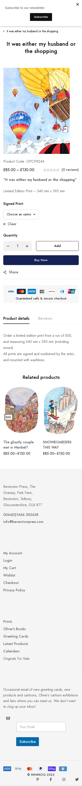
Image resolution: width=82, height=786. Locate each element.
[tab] (16, 318)
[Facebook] (50, 779)
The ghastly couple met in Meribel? (18, 445)
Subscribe (27, 741)
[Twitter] (77, 779)
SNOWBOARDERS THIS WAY (57, 445)
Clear (12, 223)
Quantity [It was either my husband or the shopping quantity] (10, 235)
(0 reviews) (70, 169)
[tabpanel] (41, 348)
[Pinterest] (37, 779)
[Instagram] (64, 779)
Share (13, 272)
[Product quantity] (17, 246)
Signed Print (13, 203)
